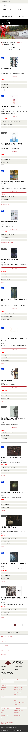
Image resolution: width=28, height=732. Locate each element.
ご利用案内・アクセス (7, 16)
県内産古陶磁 (7, 204)
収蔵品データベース (7, 9)
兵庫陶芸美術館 (5, 1)
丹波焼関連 (3, 204)
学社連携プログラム (17, 704)
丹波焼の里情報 (21, 16)
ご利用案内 (2, 710)
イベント (7, 12)
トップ (2, 20)
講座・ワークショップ (17, 700)
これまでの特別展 (4, 645)
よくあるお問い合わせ (4, 715)
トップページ (3, 679)
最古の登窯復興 (16, 712)
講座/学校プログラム (21, 9)
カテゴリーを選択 (12, 47)
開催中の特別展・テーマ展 (6, 636)
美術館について (7, 5)
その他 (2, 401)
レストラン (21, 12)
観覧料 (2, 712)
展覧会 (21, 5)
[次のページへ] (23, 625)
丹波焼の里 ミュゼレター (18, 710)
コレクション (3, 689)
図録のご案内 (3, 654)
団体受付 (2, 717)
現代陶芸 (2, 165)
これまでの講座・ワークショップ (19, 702)
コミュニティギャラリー (5, 720)
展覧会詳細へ (15, 76)
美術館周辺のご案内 (17, 715)
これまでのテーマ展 (5, 650)
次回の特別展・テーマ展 (6, 641)
